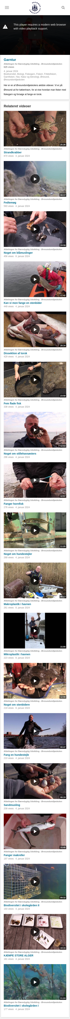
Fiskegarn (30, 74)
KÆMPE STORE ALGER (18, 955)
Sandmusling (12, 804)
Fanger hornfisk (14, 503)
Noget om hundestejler (18, 553)
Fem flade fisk (12, 403)
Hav (18, 77)
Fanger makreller (14, 855)
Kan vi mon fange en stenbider (23, 302)
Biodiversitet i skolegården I (21, 1005)
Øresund (44, 77)
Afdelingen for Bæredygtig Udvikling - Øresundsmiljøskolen (33, 64)
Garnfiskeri (9, 77)
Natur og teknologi (30, 77)
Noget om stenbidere (17, 704)
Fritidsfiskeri (50, 74)
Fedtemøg (10, 202)
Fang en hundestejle (16, 754)
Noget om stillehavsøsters (20, 453)
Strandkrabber (13, 152)
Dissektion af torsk (15, 353)
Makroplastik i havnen (17, 604)
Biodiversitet (10, 74)
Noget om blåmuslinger (18, 252)
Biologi (20, 74)
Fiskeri (39, 74)
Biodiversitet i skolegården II (21, 905)
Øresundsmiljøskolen (14, 79)
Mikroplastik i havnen (17, 654)
